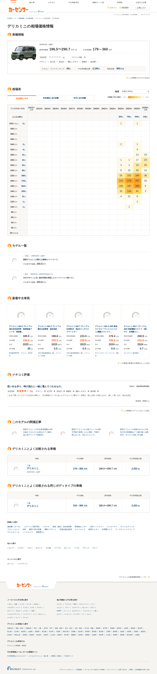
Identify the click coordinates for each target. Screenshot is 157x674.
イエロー (20, 548)
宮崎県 (122, 635)
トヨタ (9, 604)
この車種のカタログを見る (139, 78)
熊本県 (101, 635)
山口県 (52, 635)
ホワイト (39, 548)
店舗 (120, 69)
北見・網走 (78, 628)
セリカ (59, 614)
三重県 (108, 631)
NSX (75, 604)
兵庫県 (129, 631)
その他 (48, 548)
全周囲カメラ (107, 529)
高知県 (80, 635)
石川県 (16, 631)
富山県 (9, 631)
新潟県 (140, 628)
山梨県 (30, 631)
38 (145, 175)
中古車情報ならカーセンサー (16, 656)
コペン (67, 607)
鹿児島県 (130, 635)
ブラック (85, 548)
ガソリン (10, 564)
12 (137, 154)
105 (121, 186)
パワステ (45, 527)
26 (145, 165)
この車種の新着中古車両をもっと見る (135, 363)
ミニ (34, 614)
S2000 (59, 611)
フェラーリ (26, 614)
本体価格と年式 (22, 98)
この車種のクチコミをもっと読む (137, 411)
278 (129, 181)
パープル (57, 548)
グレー (95, 548)
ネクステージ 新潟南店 (131, 353)
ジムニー (60, 607)
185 (137, 175)
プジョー (25, 617)
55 (121, 175)
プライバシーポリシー (66, 669)
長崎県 (115, 635)
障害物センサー (81, 527)
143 (121, 181)
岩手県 (105, 628)
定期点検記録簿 (66, 529)
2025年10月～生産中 (38, 256)
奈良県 (9, 635)
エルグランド (76, 611)
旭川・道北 (68, 628)
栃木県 (80, 631)
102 (129, 175)
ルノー (18, 617)
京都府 (136, 631)
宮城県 (112, 628)
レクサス (25, 611)
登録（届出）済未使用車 (62, 527)
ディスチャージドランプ (125, 529)
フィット (66, 611)
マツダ (25, 607)
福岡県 (87, 635)
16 (145, 181)
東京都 (44, 631)
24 (145, 160)
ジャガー (10, 617)
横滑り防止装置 (35, 529)
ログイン (113, 8)
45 (137, 170)
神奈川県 (66, 631)
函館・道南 (19, 628)
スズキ (32, 607)
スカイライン (87, 611)
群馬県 (87, 631)
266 (137, 186)
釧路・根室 (58, 628)
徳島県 (59, 635)
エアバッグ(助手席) (31, 527)
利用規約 (79, 669)
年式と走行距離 (80, 98)
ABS (24, 529)
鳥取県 (25, 635)
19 (145, 154)
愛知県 (94, 631)
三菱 (32, 611)
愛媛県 (73, 635)
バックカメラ (28, 532)
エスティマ (75, 607)
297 (137, 181)
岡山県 (38, 635)
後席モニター (93, 529)
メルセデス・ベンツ (13, 607)
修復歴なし (40, 532)
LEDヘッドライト (97, 527)
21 (129, 196)
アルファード (83, 604)
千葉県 (58, 631)
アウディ (40, 607)
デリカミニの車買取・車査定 (16, 645)
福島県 (133, 628)
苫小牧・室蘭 (89, 628)
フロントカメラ (13, 529)
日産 (15, 604)
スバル (22, 604)
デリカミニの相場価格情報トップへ (133, 577)
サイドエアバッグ (127, 527)
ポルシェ (41, 614)
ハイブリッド (22, 564)
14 (145, 170)
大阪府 (122, 631)
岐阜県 (101, 631)
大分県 (108, 635)
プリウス (68, 604)
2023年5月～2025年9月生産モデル (42, 274)
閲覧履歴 (125, 8)
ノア (91, 604)
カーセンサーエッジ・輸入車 (38, 656)
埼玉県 (51, 631)
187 (129, 186)
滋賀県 (143, 631)
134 (129, 191)
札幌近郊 (28, 628)
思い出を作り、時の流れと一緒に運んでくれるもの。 (35, 386)
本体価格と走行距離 (51, 98)
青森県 (98, 628)
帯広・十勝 (37, 628)
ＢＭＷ (36, 604)
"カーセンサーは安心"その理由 (95, 669)
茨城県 (73, 631)
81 (137, 191)
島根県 (32, 635)
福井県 (23, 631)
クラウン (60, 604)
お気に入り (141, 8)
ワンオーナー (112, 527)
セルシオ (85, 607)
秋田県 (119, 628)
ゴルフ (92, 607)
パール (76, 548)
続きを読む (126, 395)
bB (95, 611)
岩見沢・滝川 (48, 628)
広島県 (45, 635)
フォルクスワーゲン (13, 614)
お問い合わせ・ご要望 (125, 669)
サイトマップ (145, 14)
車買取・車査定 (56, 656)
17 (137, 160)
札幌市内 (10, 628)
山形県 (126, 628)
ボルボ (18, 611)
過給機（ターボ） (14, 527)
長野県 (37, 631)
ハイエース (67, 614)
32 (121, 191)
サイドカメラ (80, 529)
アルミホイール (13, 532)
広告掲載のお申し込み (142, 669)
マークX (76, 614)
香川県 (66, 635)
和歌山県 (17, 635)
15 (129, 170)
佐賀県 (94, 635)
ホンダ (29, 604)
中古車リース (68, 656)
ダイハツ (10, 611)
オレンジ (67, 548)
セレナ (89, 614)
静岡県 (115, 631)
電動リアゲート (50, 529)
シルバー (10, 548)
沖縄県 (137, 635)
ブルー (30, 548)
